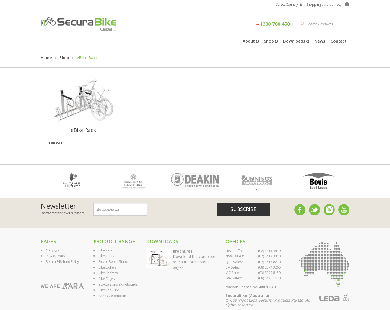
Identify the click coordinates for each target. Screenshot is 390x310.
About (251, 41)
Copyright (53, 250)
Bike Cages (107, 278)
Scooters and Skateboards (118, 284)
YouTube (343, 209)
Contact (339, 41)
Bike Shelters (108, 272)
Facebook (300, 209)
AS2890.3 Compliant (113, 295)
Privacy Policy (55, 255)
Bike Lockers (108, 267)
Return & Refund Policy (62, 261)
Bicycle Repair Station (114, 261)
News (319, 41)
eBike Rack (87, 57)
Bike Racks (106, 255)
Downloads (296, 41)
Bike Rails (105, 250)
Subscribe (243, 209)
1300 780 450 (273, 23)
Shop (271, 41)
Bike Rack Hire (109, 289)
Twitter (314, 209)
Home (46, 57)
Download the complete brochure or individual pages (194, 259)
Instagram (329, 209)
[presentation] (179, 209)
